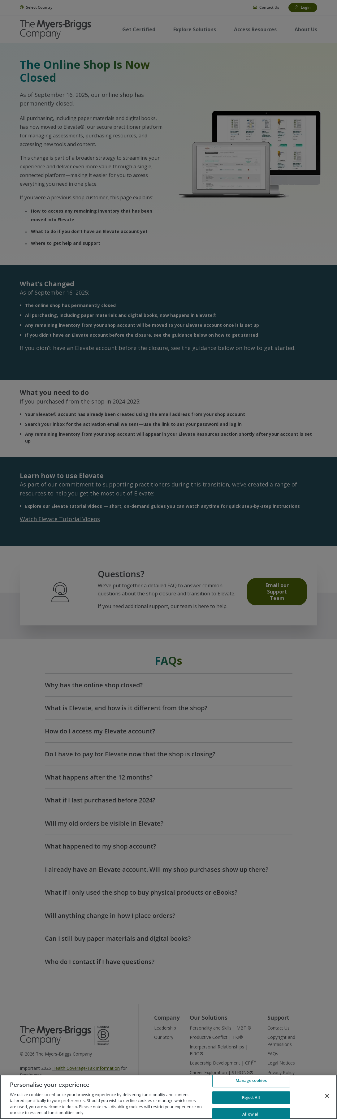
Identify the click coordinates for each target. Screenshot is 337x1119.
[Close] (327, 1096)
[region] (168, 1097)
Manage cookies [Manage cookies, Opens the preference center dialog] (251, 1081)
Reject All (251, 1097)
